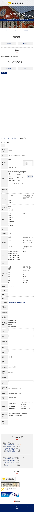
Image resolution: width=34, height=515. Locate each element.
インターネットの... (10, 464)
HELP (16, 30)
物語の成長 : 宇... (10, 459)
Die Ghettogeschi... (10, 444)
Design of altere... (10, 462)
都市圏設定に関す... (10, 451)
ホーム (3, 138)
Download (30, 176)
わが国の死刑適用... (10, 460)
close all (25, 68)
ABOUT (26, 30)
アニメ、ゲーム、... (10, 465)
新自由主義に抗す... (10, 446)
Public (4, 73)
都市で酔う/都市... (10, 448)
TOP (6, 30)
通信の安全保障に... (10, 450)
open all (8, 68)
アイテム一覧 (12, 138)
